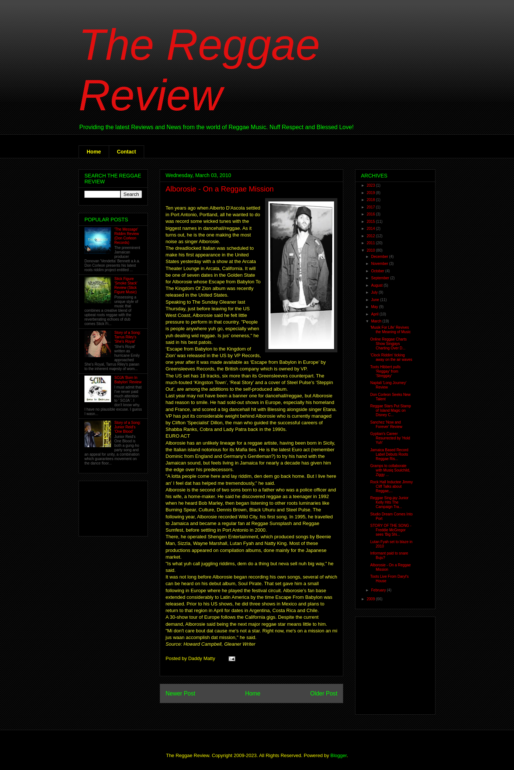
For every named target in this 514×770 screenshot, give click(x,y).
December (380, 257)
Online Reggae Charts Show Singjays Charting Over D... (388, 343)
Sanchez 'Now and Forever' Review (386, 424)
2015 (371, 222)
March (376, 321)
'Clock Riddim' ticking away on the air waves (391, 357)
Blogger (338, 755)
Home (94, 152)
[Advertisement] (107, 507)
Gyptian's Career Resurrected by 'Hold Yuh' (390, 438)
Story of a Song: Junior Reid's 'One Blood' (127, 427)
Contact (126, 152)
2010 (371, 250)
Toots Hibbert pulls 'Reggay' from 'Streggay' (385, 371)
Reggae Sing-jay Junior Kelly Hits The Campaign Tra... (389, 502)
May (375, 307)
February (379, 590)
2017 (371, 207)
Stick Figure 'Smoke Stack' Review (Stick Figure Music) (126, 285)
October (378, 271)
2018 (371, 200)
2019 (371, 193)
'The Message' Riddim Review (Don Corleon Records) (126, 236)
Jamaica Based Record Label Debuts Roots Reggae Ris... (389, 454)
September (380, 278)
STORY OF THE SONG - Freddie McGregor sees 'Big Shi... (390, 530)
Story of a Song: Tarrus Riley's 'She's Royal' (127, 337)
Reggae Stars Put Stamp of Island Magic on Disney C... (390, 410)
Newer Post (180, 693)
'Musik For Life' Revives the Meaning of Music (390, 329)
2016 (371, 214)
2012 (371, 236)
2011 (371, 243)
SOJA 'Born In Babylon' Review (128, 380)
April (375, 314)
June (375, 300)
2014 (371, 229)
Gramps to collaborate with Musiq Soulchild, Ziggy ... (390, 470)
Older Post (323, 693)
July (375, 292)
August (377, 285)
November (380, 264)
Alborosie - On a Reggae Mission (220, 189)
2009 (371, 599)
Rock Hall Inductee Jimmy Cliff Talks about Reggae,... (391, 486)
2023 (371, 185)
